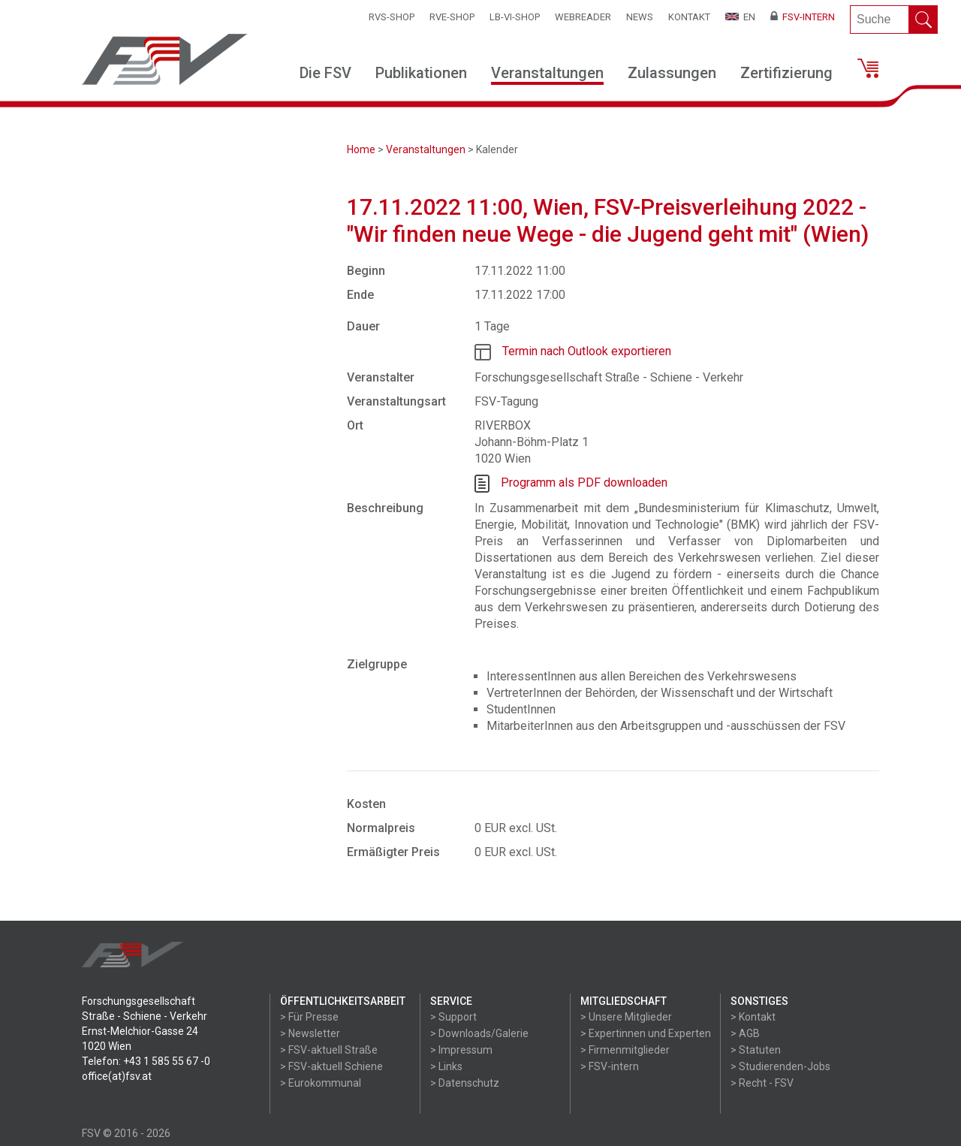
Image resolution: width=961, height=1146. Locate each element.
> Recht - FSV (762, 1083)
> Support (453, 1017)
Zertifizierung (786, 73)
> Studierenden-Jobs (780, 1066)
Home (361, 149)
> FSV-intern (609, 1066)
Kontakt (689, 17)
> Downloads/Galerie (479, 1033)
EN (740, 17)
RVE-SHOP (451, 17)
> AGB (745, 1033)
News (639, 17)
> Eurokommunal (320, 1083)
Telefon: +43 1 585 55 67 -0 (146, 1061)
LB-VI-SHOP (515, 17)
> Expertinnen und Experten (645, 1033)
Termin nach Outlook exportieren (586, 351)
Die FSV (325, 73)
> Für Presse (309, 1017)
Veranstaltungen (547, 73)
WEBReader (583, 17)
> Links (446, 1066)
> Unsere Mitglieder (626, 1017)
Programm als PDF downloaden (584, 482)
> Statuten (756, 1050)
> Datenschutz (464, 1083)
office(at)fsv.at (117, 1076)
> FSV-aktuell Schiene (331, 1066)
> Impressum (461, 1050)
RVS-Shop (391, 17)
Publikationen (421, 73)
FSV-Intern (802, 17)
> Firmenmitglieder (625, 1050)
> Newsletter (310, 1033)
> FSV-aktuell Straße (329, 1050)
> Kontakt (753, 1017)
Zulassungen (672, 73)
